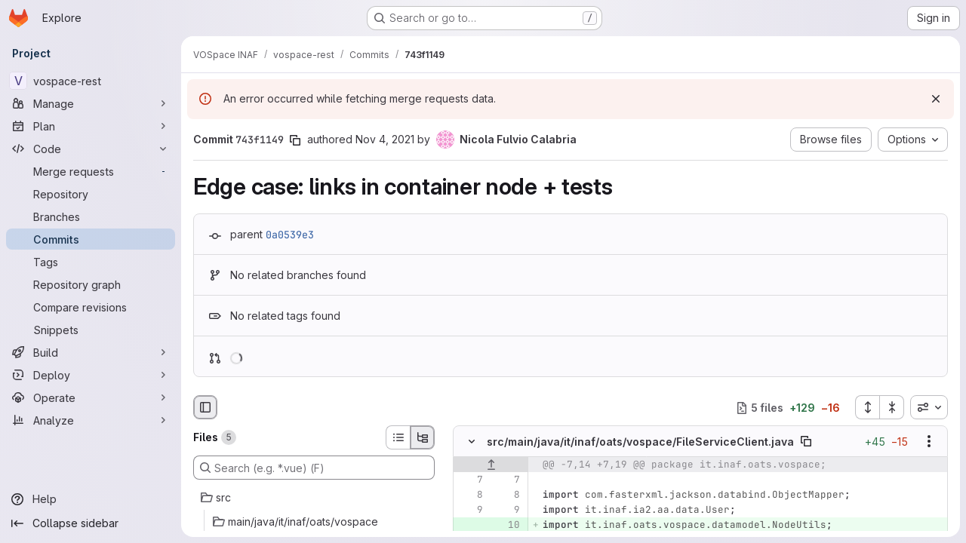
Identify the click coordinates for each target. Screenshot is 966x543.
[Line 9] (470, 510)
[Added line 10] (507, 525)
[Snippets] (90, 329)
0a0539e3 (290, 234)
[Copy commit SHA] (295, 140)
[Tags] (90, 261)
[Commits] (90, 239)
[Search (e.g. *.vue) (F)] (314, 468)
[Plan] (90, 126)
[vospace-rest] (90, 80)
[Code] (90, 148)
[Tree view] (423, 437)
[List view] (398, 437)
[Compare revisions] (90, 307)
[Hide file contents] (472, 442)
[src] (314, 498)
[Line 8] (470, 495)
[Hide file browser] (205, 407)
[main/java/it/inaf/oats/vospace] (314, 522)
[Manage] (90, 103)
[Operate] (90, 397)
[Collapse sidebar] (90, 523)
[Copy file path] (806, 442)
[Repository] (90, 193)
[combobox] (929, 407)
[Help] (90, 499)
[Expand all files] (867, 407)
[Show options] (929, 442)
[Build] (90, 352)
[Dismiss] (936, 99)
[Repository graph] (90, 284)
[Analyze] (90, 420)
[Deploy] (90, 374)
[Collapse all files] (892, 407)
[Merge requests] (90, 171)
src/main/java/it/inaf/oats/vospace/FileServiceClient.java (640, 441)
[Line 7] (470, 480)
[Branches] (90, 216)
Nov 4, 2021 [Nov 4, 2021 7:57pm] (384, 139)
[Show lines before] (491, 465)
